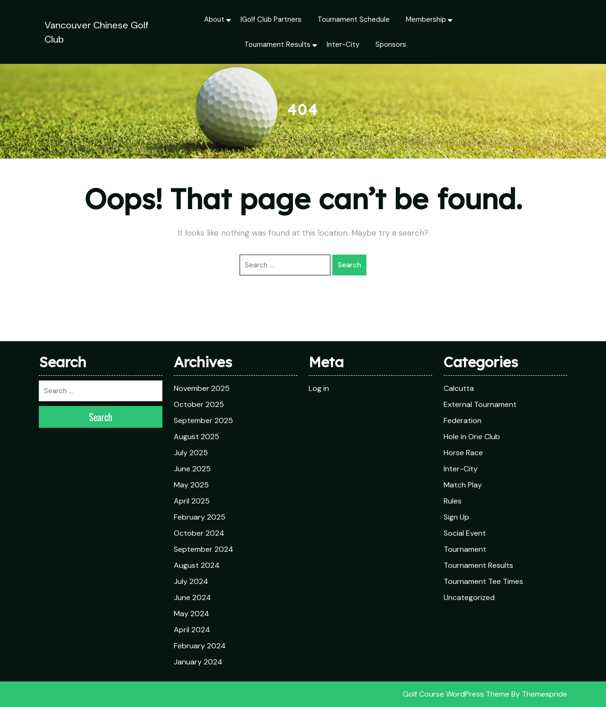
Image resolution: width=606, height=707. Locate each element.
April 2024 (192, 630)
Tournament (465, 549)
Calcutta (459, 388)
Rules (453, 501)
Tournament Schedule (354, 19)
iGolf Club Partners (271, 19)
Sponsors (390, 44)
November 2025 (202, 388)
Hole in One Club (472, 437)
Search (349, 265)
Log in (319, 388)
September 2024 (203, 549)
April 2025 (192, 501)
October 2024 (199, 533)
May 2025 (191, 485)
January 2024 (198, 662)
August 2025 (196, 437)
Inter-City (343, 44)
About (214, 19)
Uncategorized (469, 597)
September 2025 (203, 420)
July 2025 (191, 453)
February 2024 (200, 646)
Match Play (463, 485)
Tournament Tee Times (483, 581)
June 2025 (192, 469)
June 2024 (192, 597)
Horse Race (463, 453)
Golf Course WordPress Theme (456, 694)
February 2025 (199, 517)
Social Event (465, 533)
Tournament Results (277, 44)
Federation (462, 420)
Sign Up (456, 517)
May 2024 (191, 614)
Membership (426, 19)
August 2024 (197, 565)
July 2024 (191, 581)
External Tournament (480, 404)
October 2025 (199, 404)
